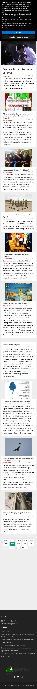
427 (13, 544)
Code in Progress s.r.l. (17, 645)
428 (19, 544)
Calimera (5, 463)
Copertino (5, 305)
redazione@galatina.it (9, 624)
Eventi (9, 76)
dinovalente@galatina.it (9, 621)
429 (25, 544)
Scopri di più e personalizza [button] (18, 37)
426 (7, 544)
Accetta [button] (18, 32)
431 (13, 547)
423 (20, 540)
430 (31, 544)
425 (32, 540)
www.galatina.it (16, 686)
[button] (34, 3)
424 (26, 540)
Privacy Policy (5, 631)
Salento (5, 76)
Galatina (5, 120)
